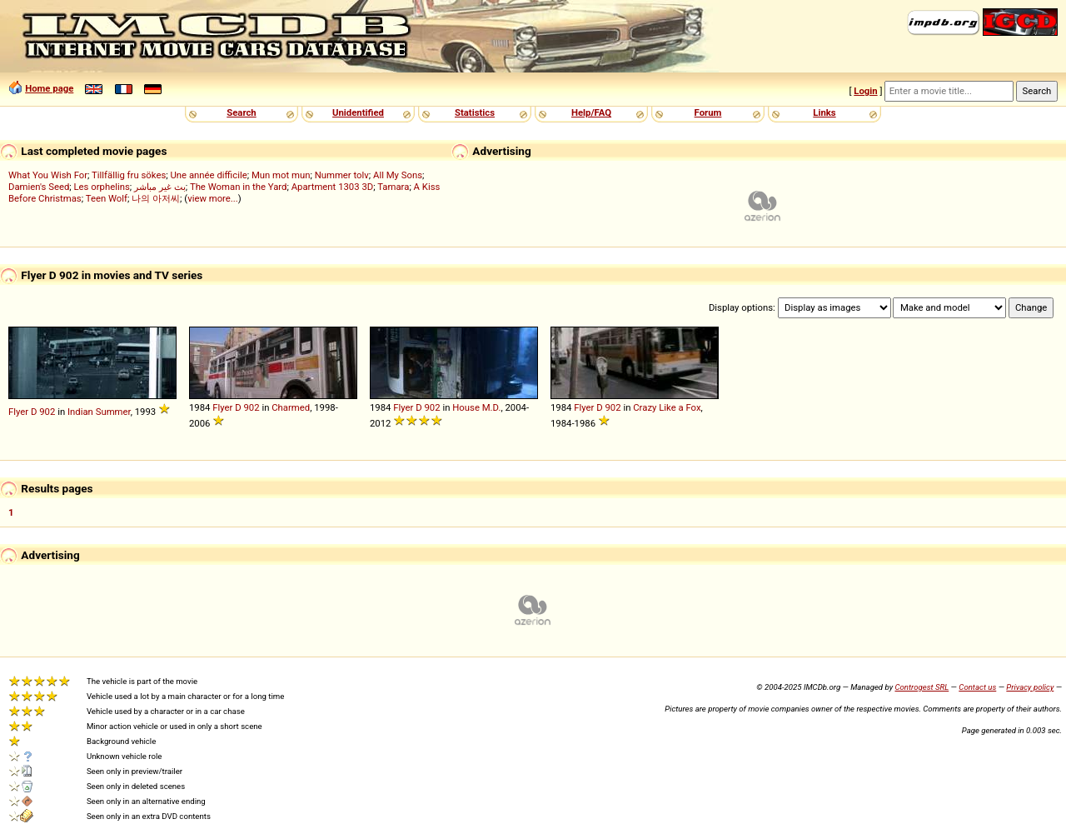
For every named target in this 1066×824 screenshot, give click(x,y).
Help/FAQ (591, 112)
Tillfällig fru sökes (129, 175)
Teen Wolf (106, 198)
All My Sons (397, 175)
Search (241, 112)
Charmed (290, 407)
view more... (212, 198)
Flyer (18, 411)
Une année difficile (208, 175)
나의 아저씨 (156, 198)
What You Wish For (47, 175)
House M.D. (476, 407)
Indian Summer (99, 411)
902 (47, 411)
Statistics (475, 112)
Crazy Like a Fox (666, 407)
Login (865, 91)
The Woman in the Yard (238, 186)
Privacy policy (1030, 687)
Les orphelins (102, 186)
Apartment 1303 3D (332, 186)
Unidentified (358, 112)
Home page (49, 88)
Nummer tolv (342, 175)
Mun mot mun (281, 175)
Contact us (977, 687)
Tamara (393, 186)
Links (824, 112)
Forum (708, 112)
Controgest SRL (921, 687)
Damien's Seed (38, 186)
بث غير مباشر (160, 186)
